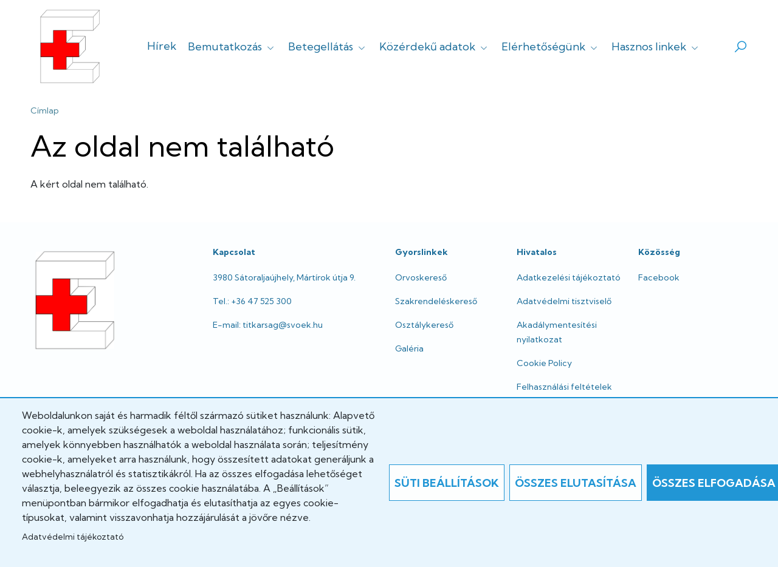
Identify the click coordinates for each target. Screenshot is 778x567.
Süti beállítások (446, 483)
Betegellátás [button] (328, 46)
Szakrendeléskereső (436, 301)
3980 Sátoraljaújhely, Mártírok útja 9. (284, 277)
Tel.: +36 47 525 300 (252, 301)
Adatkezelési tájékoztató (569, 277)
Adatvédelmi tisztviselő (564, 301)
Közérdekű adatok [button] (434, 46)
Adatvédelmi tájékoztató (72, 537)
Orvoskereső (421, 277)
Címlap (44, 110)
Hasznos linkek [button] (656, 46)
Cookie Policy (544, 363)
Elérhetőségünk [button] (550, 46)
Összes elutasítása (575, 483)
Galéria (409, 348)
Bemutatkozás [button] (232, 46)
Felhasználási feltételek (564, 386)
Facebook (659, 277)
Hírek (161, 46)
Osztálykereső (424, 324)
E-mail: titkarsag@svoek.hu (268, 324)
